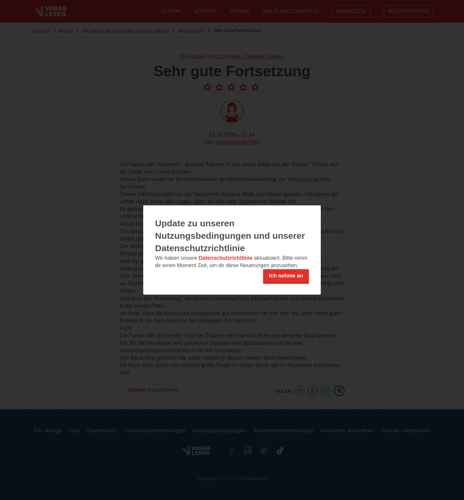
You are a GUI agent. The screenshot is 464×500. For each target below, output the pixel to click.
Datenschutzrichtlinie (225, 258)
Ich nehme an (286, 276)
